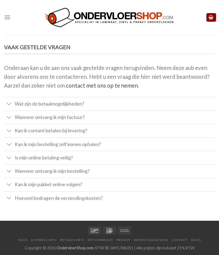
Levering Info (44, 240)
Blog (196, 240)
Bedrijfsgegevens (151, 240)
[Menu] (7, 17)
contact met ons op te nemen (102, 85)
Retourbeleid (100, 240)
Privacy (123, 240)
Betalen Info (72, 240)
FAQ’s (23, 240)
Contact (179, 240)
